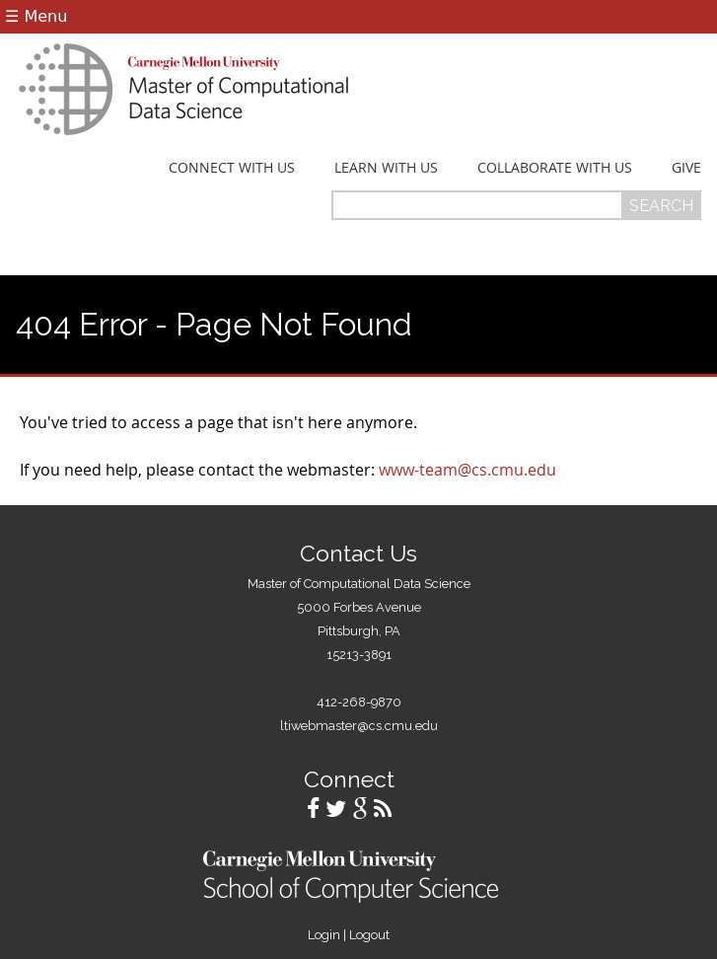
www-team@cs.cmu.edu (467, 469)
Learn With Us (386, 168)
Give (686, 168)
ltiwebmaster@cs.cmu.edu (359, 725)
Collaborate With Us (554, 168)
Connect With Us (232, 168)
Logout (369, 934)
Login (324, 934)
